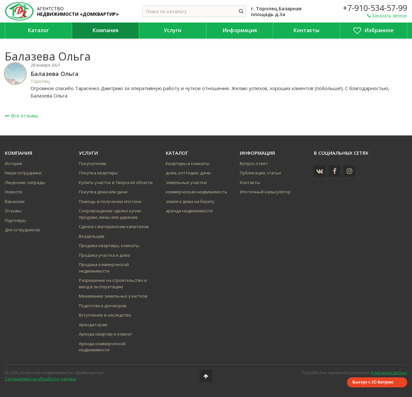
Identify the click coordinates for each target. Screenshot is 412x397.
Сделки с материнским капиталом (114, 226)
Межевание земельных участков (113, 296)
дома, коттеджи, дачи (188, 173)
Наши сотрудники (23, 173)
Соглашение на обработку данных (40, 379)
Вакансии (14, 201)
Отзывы (13, 211)
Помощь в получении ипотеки (110, 201)
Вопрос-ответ (254, 163)
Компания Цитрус (389, 372)
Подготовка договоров (102, 306)
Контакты (250, 182)
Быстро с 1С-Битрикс (373, 382)
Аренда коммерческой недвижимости (102, 347)
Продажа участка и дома (104, 255)
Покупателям (92, 163)
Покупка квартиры (98, 173)
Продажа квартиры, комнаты (109, 245)
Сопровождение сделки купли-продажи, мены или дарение (110, 214)
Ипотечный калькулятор (265, 192)
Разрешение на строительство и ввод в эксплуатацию (113, 283)
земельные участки (186, 182)
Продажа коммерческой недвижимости (104, 268)
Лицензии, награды (25, 182)
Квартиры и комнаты (188, 163)
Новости (13, 192)
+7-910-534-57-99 (375, 8)
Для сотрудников (22, 230)
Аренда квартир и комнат (105, 334)
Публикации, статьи (260, 173)
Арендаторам (93, 325)
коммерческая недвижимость (196, 192)
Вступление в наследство (105, 315)
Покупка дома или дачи (103, 192)
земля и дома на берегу (190, 201)
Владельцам (91, 236)
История (13, 163)
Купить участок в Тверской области (116, 182)
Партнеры (15, 220)
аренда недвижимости (189, 211)
